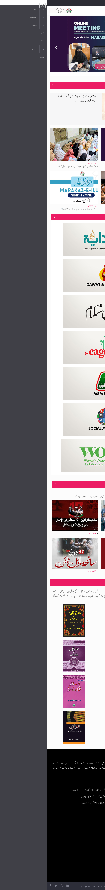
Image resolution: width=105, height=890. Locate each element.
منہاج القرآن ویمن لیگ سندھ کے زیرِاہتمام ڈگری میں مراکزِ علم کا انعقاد (33, 209)
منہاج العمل (86, 850)
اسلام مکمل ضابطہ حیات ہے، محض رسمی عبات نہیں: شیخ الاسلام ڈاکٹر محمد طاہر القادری (82, 209)
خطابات (87, 844)
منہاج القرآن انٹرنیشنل (82, 821)
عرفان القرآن (85, 833)
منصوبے (97, 216)
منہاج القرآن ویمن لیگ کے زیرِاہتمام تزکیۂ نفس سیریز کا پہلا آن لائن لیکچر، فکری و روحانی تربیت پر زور (53, 790)
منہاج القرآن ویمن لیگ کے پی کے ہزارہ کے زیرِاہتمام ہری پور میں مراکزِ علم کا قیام (30, 166)
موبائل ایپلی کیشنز (84, 827)
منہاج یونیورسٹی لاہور (83, 856)
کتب (88, 838)
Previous (7, 46)
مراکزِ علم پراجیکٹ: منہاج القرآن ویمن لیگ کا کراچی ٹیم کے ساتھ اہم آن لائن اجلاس (82, 166)
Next (98, 46)
